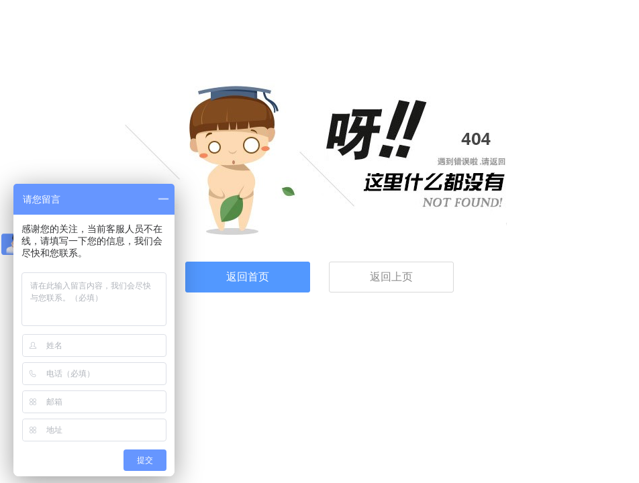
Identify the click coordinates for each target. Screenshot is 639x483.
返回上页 (391, 276)
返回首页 (247, 276)
